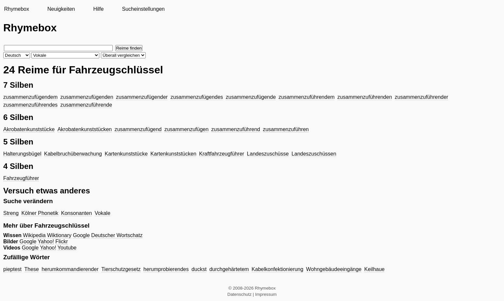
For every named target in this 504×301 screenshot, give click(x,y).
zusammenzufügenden (86, 97)
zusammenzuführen (286, 129)
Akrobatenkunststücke (29, 129)
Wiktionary (59, 235)
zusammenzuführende (86, 105)
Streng (11, 213)
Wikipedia (34, 235)
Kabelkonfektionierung (277, 269)
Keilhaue (374, 269)
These (31, 269)
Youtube (66, 247)
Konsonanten (76, 213)
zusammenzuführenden (364, 97)
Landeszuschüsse (268, 154)
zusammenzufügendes (197, 97)
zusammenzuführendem (307, 97)
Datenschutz (239, 294)
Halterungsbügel (22, 154)
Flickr (62, 241)
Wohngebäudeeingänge (334, 269)
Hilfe (98, 9)
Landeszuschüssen (313, 154)
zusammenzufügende (251, 97)
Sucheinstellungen (143, 9)
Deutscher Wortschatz (116, 235)
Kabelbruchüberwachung (73, 154)
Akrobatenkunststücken (84, 129)
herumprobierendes (166, 269)
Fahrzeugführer (21, 178)
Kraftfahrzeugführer (221, 154)
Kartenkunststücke (126, 154)
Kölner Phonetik (40, 213)
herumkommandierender (69, 269)
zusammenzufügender (142, 97)
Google (81, 235)
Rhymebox (16, 9)
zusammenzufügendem (30, 97)
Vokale (102, 213)
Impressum (266, 294)
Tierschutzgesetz (120, 269)
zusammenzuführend (235, 129)
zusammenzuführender (421, 97)
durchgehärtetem (229, 269)
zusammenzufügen (186, 129)
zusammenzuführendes (30, 105)
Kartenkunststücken (174, 154)
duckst (198, 269)
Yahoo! (46, 241)
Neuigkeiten (61, 9)
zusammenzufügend (138, 129)
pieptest (12, 269)
